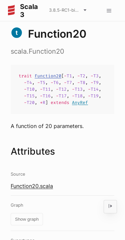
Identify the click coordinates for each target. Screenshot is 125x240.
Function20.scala (32, 186)
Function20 (48, 76)
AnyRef (80, 102)
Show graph (27, 219)
